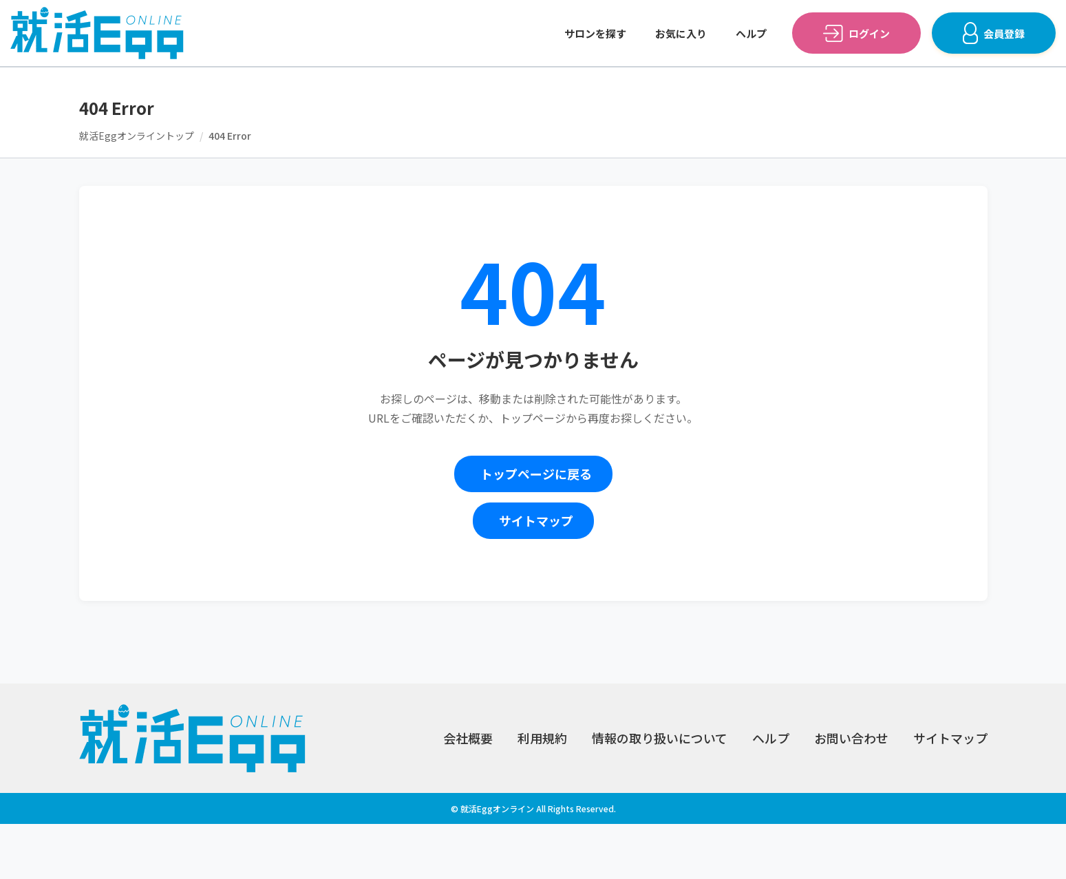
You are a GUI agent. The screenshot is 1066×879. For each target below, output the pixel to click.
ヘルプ (751, 33)
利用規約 (542, 738)
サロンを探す (595, 33)
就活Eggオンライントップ (136, 135)
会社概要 (468, 738)
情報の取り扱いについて (659, 738)
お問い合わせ (851, 738)
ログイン (869, 33)
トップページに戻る (536, 474)
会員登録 (1004, 33)
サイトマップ (536, 520)
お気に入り (681, 33)
